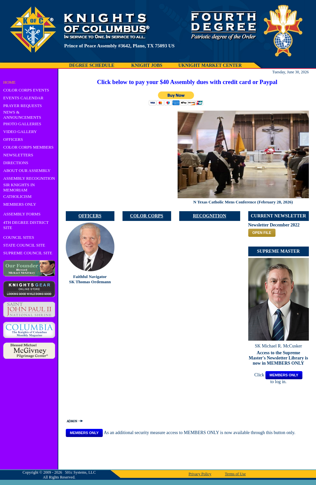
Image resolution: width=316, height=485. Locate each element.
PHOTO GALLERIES (22, 123)
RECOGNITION (209, 215)
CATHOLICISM (17, 196)
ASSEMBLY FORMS (22, 214)
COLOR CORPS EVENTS (26, 90)
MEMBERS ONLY (19, 204)
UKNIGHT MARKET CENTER (210, 65)
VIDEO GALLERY (20, 131)
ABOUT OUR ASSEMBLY (27, 170)
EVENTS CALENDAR (23, 97)
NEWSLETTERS (18, 154)
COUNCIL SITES (18, 237)
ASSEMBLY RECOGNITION (29, 178)
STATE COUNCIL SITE (24, 245)
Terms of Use (235, 474)
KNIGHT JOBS (146, 65)
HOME (9, 82)
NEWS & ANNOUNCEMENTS (22, 115)
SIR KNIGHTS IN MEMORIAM (19, 187)
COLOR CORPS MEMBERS (28, 147)
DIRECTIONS (15, 162)
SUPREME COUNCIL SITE (27, 252)
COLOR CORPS (146, 215)
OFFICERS (13, 139)
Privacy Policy (200, 474)
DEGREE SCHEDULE (91, 65)
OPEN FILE (261, 233)
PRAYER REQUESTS (22, 105)
